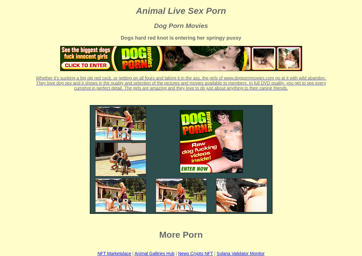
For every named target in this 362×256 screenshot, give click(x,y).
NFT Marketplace (114, 253)
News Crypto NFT (195, 253)
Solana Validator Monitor (241, 253)
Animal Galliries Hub (155, 253)
